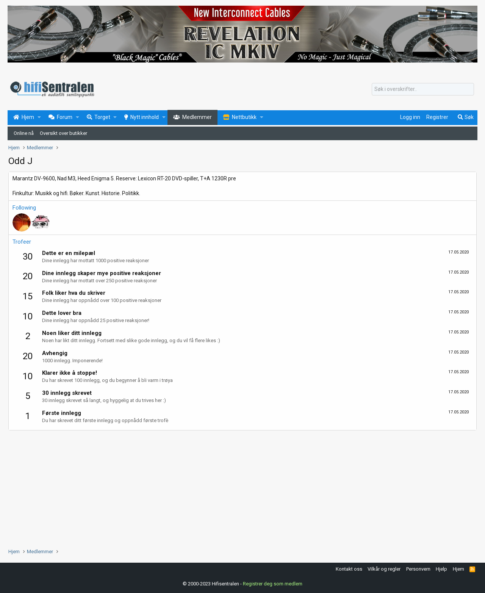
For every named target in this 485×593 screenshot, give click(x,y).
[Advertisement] (235, 487)
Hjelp (441, 569)
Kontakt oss (349, 569)
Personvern (418, 569)
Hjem (458, 569)
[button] (39, 117)
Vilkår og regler (384, 569)
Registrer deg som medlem (272, 584)
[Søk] (423, 89)
